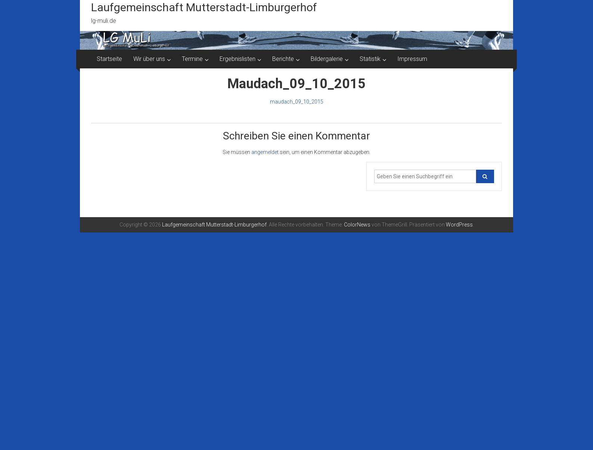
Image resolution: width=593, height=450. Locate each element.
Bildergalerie (327, 58)
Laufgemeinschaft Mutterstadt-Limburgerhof (204, 7)
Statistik (370, 58)
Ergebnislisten (237, 58)
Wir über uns (149, 58)
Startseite (109, 58)
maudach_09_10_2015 (296, 102)
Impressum (412, 58)
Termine (192, 58)
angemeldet (265, 152)
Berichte (283, 58)
